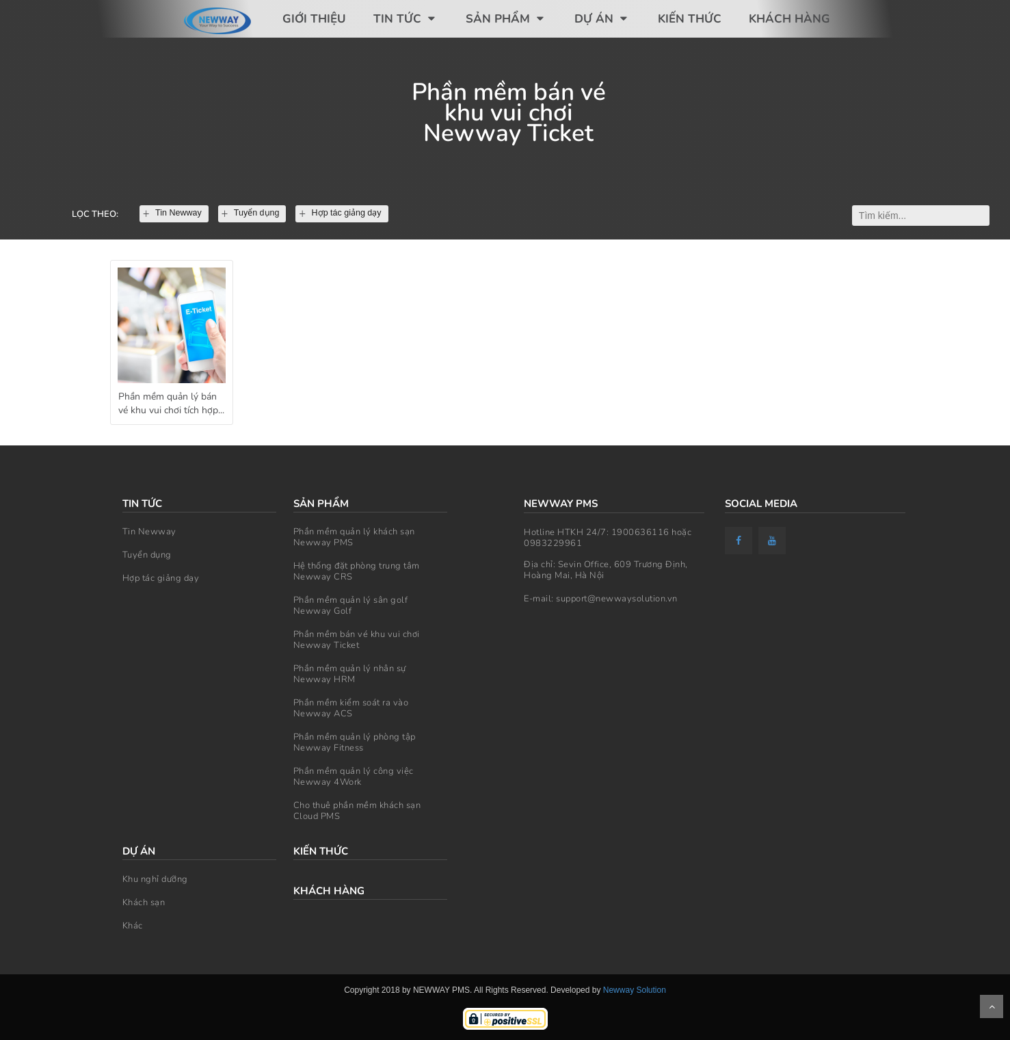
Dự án (602, 19)
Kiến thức (689, 19)
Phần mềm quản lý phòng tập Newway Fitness (354, 742)
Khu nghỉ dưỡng (155, 879)
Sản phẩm (506, 19)
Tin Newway (149, 531)
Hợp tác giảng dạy (161, 578)
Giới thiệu (314, 19)
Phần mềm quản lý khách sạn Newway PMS (354, 537)
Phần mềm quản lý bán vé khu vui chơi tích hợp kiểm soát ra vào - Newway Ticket (168, 405)
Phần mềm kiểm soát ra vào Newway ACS (351, 708)
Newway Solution (634, 990)
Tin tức (405, 19)
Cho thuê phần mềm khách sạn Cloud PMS (357, 811)
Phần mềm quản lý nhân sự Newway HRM (349, 674)
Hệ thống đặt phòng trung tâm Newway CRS (356, 571)
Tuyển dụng (147, 554)
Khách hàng (789, 19)
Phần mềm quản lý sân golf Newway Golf (350, 605)
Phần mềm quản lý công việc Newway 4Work (353, 777)
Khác (132, 925)
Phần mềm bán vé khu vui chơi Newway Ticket (356, 640)
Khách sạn (143, 902)
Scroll (991, 1006)
